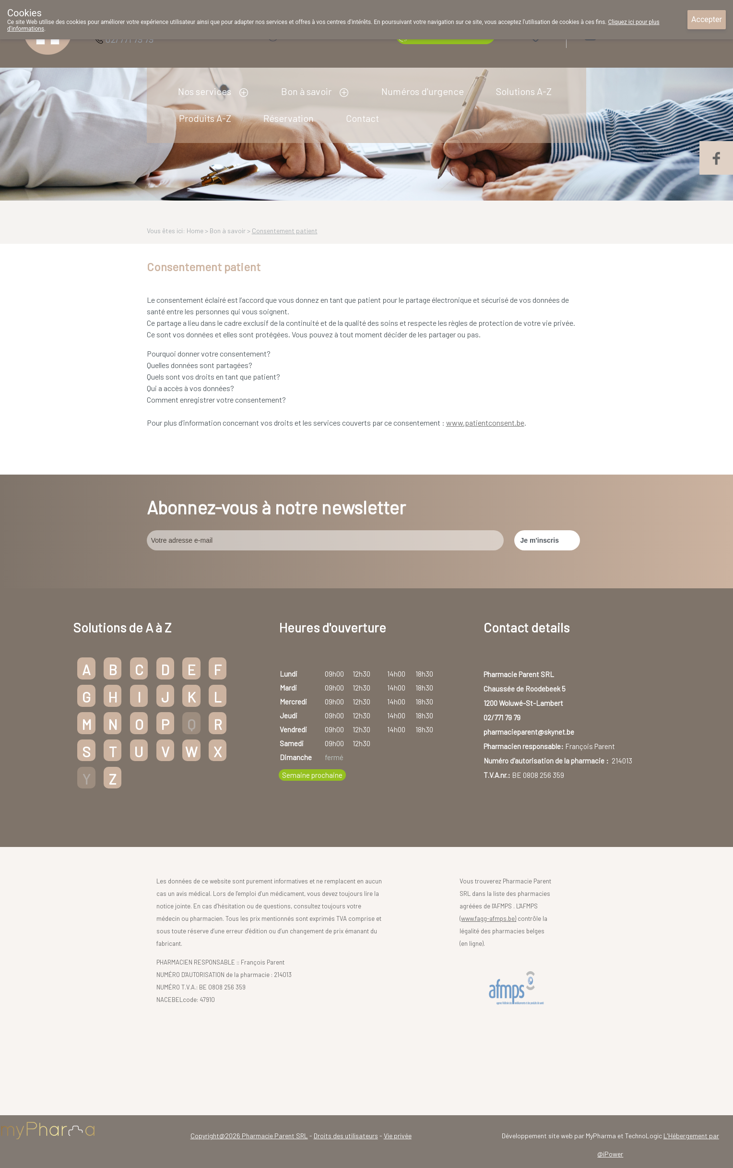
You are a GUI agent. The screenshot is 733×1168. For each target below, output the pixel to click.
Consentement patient (285, 230)
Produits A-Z (205, 118)
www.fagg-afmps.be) (488, 918)
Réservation (288, 118)
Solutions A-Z (524, 91)
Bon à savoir (306, 91)
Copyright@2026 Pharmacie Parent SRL (249, 1136)
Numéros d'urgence (422, 91)
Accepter (706, 19)
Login (615, 34)
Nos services (204, 91)
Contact (362, 118)
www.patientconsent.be (485, 422)
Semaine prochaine (312, 775)
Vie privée (398, 1136)
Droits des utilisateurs (346, 1136)
